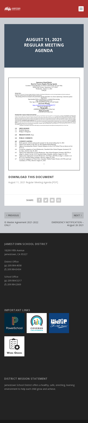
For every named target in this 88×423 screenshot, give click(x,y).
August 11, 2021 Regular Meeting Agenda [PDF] (33, 182)
